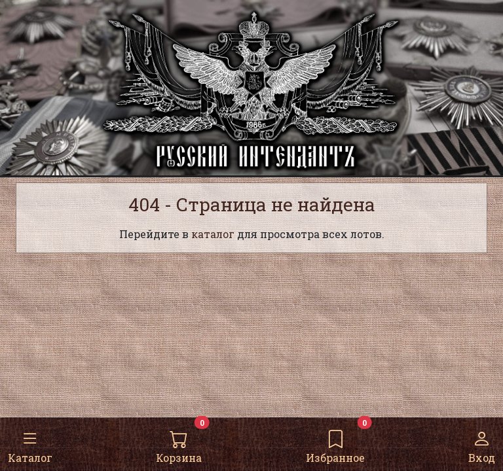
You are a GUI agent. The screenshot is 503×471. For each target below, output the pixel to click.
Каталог (30, 443)
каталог (212, 234)
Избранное (335, 443)
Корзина (179, 443)
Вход (481, 443)
